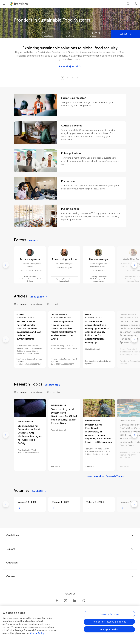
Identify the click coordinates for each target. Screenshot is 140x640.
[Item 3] (78, 78)
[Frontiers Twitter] (66, 600)
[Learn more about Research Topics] (106, 476)
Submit (124, 34)
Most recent (20, 304)
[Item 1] (67, 78)
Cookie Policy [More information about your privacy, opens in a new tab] (37, 635)
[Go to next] (134, 265)
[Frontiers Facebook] (57, 600)
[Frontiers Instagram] (83, 600)
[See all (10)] (39, 491)
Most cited (52, 304)
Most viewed (37, 304)
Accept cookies (109, 630)
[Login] (136, 4)
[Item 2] (72, 78)
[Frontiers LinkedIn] (74, 600)
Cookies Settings (109, 615)
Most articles (53, 392)
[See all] (34, 240)
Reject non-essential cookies (109, 623)
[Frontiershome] (19, 4)
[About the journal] (70, 66)
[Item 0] (62, 78)
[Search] (128, 4)
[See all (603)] (53, 384)
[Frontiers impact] (51, 34)
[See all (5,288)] (38, 296)
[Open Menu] (4, 4)
